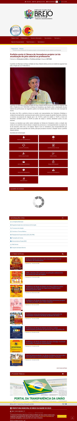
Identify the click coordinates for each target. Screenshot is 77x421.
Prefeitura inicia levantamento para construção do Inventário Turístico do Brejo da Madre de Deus (44, 315)
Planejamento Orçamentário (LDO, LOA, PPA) (22, 234)
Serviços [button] (57, 38)
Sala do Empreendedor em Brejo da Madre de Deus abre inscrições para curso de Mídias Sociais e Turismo (46, 356)
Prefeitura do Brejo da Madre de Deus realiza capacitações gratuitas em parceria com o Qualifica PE (45, 328)
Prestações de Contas (16, 238)
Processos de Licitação (17, 228)
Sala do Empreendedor (17, 42)
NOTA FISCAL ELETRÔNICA (24, 164)
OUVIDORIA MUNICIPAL (24, 147)
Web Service (14, 244)
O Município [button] (24, 38)
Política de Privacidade (45, 416)
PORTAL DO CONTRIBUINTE (53, 172)
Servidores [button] (41, 42)
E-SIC (53, 139)
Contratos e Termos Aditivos (18, 231)
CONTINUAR (62, 416)
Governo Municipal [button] (36, 38)
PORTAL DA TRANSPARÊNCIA (23, 139)
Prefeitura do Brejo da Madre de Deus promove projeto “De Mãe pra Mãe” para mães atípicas (45, 301)
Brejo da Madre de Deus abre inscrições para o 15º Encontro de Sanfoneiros (43, 259)
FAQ (34, 1)
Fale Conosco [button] (30, 42)
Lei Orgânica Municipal (16, 221)
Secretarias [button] (48, 38)
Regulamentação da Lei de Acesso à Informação (23, 225)
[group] (15, 30)
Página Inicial (14, 38)
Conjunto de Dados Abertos (18, 247)
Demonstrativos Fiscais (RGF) (18, 241)
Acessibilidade (50, 1)
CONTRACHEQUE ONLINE (53, 147)
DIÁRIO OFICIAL (53, 156)
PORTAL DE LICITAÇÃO (24, 156)
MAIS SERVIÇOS (23, 180)
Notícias (21, 48)
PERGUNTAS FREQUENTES (24, 172)
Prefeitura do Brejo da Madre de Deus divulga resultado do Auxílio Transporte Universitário (45, 342)
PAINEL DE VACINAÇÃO (53, 164)
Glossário (28, 1)
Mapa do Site (41, 1)
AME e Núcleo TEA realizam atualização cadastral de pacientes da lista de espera (44, 273)
